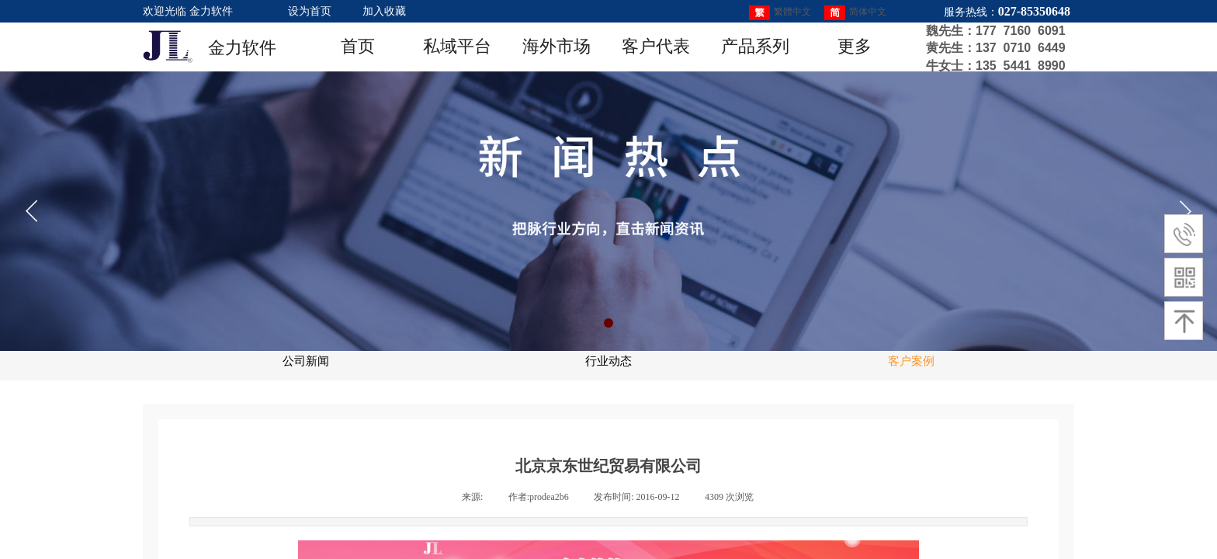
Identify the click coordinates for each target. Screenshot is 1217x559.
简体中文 (855, 12)
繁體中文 (780, 12)
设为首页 (309, 11)
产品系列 (755, 46)
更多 (854, 46)
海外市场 (556, 46)
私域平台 (457, 46)
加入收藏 (384, 11)
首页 (358, 46)
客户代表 (656, 46)
